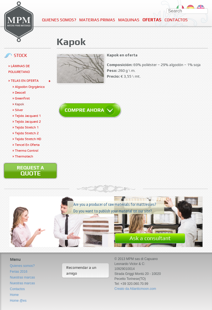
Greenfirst (22, 98)
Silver (19, 110)
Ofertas (151, 19)
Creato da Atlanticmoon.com (135, 289)
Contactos (176, 19)
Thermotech (24, 156)
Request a (30, 171)
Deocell (20, 92)
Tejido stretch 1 (27, 127)
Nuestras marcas (22, 277)
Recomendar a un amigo (81, 270)
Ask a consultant (150, 238)
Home (14, 295)
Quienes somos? (59, 19)
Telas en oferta (25, 81)
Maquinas (128, 19)
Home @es (18, 301)
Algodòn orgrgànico (30, 87)
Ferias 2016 (18, 272)
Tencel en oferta (27, 145)
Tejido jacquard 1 (28, 116)
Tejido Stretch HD (28, 139)
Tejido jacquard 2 (28, 122)
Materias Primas (97, 19)
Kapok (19, 104)
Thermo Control (26, 151)
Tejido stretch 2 (27, 133)
